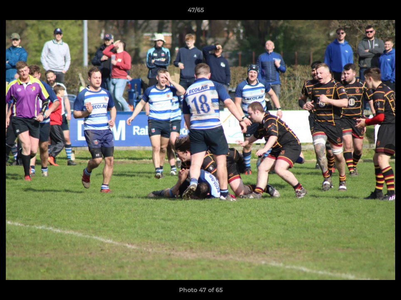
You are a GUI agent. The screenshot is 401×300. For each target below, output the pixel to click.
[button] (366, 12)
